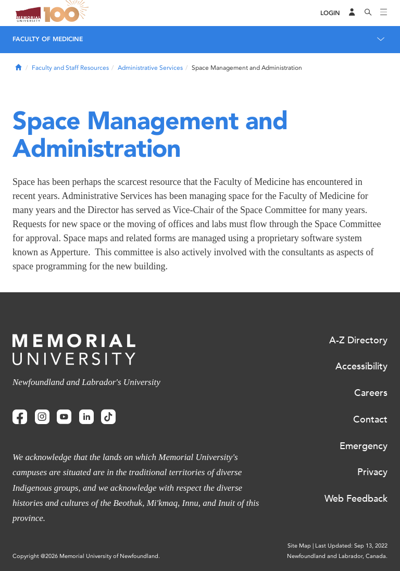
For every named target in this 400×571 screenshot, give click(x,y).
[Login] (330, 13)
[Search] (368, 13)
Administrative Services (150, 67)
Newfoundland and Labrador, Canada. (337, 556)
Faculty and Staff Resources (70, 67)
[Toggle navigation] (384, 13)
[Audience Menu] (352, 13)
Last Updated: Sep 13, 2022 (351, 545)
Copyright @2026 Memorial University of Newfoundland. (86, 556)
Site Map (299, 545)
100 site (67, 13)
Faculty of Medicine (47, 39)
